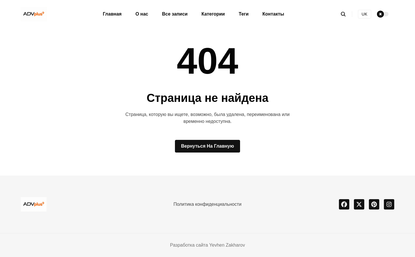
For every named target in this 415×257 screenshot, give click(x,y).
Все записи (175, 14)
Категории (213, 14)
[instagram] (389, 204)
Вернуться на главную (207, 146)
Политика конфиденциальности (207, 204)
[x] (359, 204)
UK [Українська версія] (364, 14)
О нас (141, 14)
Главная (112, 14)
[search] (346, 14)
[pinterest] (374, 204)
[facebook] (344, 204)
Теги (243, 14)
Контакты (273, 14)
